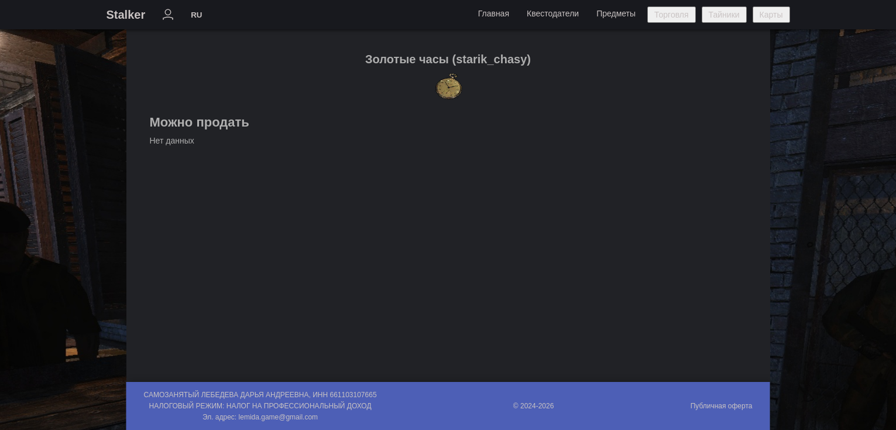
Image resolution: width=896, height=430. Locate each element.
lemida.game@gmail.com (278, 417)
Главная (493, 13)
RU (196, 15)
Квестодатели (553, 13)
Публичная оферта (722, 406)
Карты (771, 14)
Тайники (724, 14)
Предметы (616, 13)
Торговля (671, 14)
